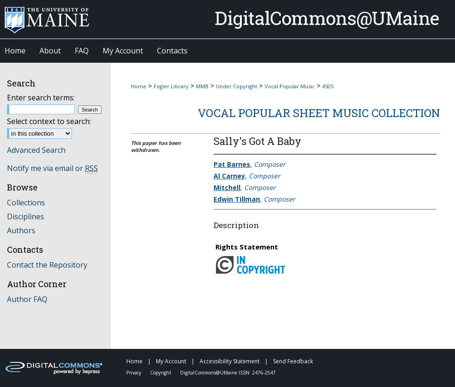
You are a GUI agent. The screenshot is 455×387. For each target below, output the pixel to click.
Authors (21, 230)
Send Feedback (293, 361)
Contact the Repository (47, 265)
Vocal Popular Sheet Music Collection (319, 112)
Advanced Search (36, 150)
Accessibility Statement (230, 361)
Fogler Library (171, 86)
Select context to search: (49, 121)
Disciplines (25, 216)
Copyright (161, 372)
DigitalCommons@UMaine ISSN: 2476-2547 (228, 372)
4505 (327, 86)
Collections (26, 202)
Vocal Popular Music (290, 86)
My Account (172, 361)
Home (138, 86)
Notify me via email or (52, 168)
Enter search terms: (41, 97)
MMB (202, 86)
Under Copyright (236, 86)
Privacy (134, 372)
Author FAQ (27, 299)
